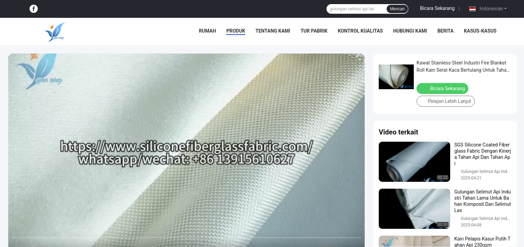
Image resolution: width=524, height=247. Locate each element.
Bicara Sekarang (437, 8)
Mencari (397, 9)
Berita (445, 31)
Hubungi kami (410, 31)
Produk (235, 31)
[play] (186, 153)
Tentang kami (272, 31)
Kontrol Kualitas (360, 31)
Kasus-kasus (480, 31)
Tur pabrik (314, 31)
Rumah (207, 31)
